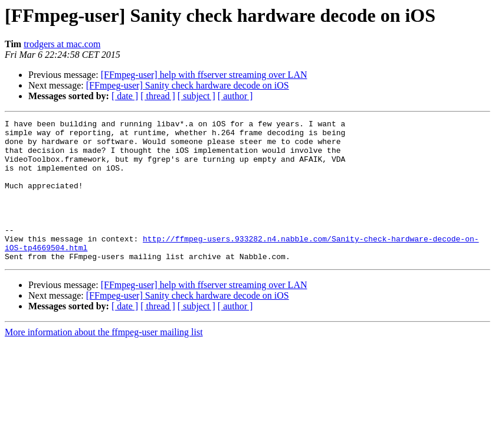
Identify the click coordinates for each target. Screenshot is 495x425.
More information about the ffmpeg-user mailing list (104, 360)
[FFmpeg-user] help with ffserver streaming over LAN (204, 75)
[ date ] (125, 96)
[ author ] (235, 96)
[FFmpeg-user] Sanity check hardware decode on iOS (187, 85)
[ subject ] (196, 96)
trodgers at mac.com (62, 44)
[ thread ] (157, 96)
